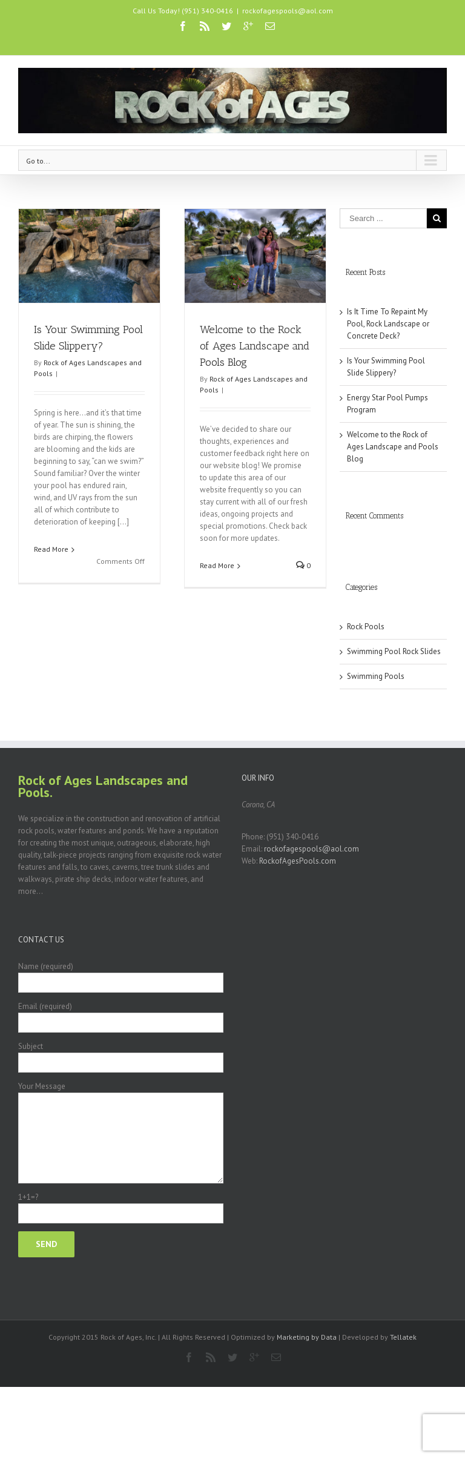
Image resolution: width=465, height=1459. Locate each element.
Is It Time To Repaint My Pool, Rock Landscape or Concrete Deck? (388, 323)
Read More (51, 549)
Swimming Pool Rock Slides (394, 651)
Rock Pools (365, 626)
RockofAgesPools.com (297, 861)
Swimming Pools (375, 676)
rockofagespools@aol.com (287, 10)
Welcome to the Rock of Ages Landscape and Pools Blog (254, 346)
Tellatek (403, 1337)
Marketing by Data (307, 1337)
